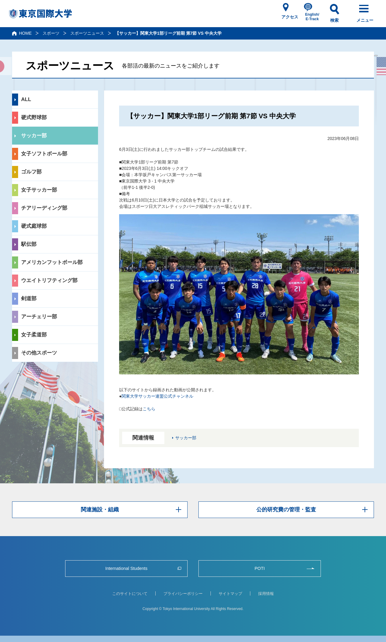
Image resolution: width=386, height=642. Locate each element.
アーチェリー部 (39, 316)
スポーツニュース (87, 33)
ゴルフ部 (31, 172)
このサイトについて (129, 593)
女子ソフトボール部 (44, 154)
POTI (259, 568)
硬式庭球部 (34, 226)
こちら (149, 408)
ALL (26, 99)
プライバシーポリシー (183, 593)
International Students (126, 568)
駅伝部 (28, 244)
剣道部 (28, 298)
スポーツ (51, 33)
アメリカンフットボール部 (52, 262)
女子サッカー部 (39, 190)
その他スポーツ (39, 353)
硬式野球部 (34, 117)
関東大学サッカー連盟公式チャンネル (157, 396)
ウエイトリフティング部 (49, 280)
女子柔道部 (34, 335)
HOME (25, 33)
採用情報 (266, 593)
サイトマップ (230, 593)
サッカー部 (34, 135)
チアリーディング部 (44, 208)
